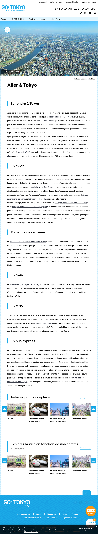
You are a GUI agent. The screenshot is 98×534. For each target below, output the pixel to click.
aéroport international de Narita (60, 117)
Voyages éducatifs (72, 2)
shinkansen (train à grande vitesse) (24, 284)
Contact (75, 514)
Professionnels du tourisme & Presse (50, 2)
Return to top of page (87, 492)
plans (9, 156)
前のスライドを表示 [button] (4, 409)
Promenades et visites (43, 323)
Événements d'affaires (89, 2)
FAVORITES (90, 13)
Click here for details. (31, 532)
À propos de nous (69, 518)
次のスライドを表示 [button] (93, 409)
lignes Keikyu (34, 187)
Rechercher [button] (95, 13)
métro (81, 140)
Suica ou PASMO (23, 152)
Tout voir (83, 398)
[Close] (96, 526)
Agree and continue (85, 528)
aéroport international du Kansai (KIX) (71, 203)
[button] (85, 13)
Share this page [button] (81, 13)
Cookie (39, 514)
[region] (49, 529)
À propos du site (24, 514)
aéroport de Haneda (46, 121)
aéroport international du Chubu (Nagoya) (29, 207)
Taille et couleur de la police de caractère (40, 518)
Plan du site (52, 514)
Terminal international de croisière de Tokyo (28, 242)
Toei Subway (49, 187)
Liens (64, 514)
